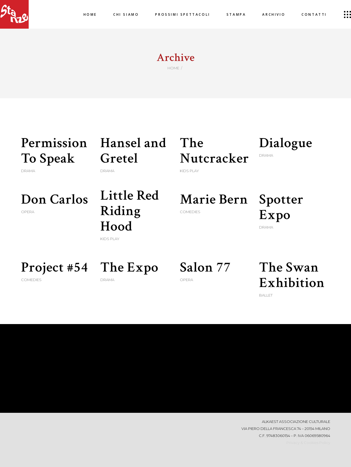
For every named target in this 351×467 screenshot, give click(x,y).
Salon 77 (205, 267)
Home (173, 68)
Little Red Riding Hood (129, 211)
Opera (27, 211)
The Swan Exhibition (292, 275)
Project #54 (54, 267)
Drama (28, 170)
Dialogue (285, 143)
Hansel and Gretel (133, 151)
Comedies (190, 211)
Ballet (266, 295)
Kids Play (189, 170)
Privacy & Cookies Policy (308, 442)
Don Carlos (54, 199)
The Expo (129, 267)
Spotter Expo (281, 207)
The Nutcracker (214, 151)
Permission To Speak (54, 151)
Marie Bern (214, 199)
